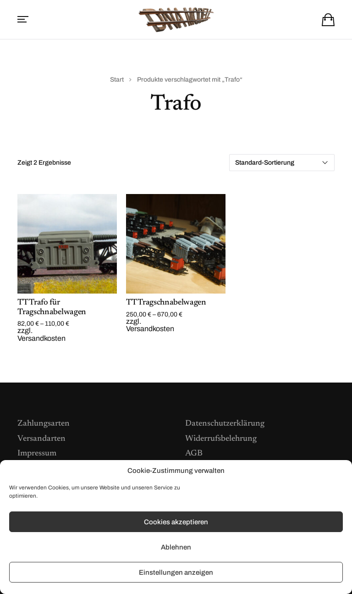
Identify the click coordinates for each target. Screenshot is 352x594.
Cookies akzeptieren (176, 522)
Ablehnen (176, 547)
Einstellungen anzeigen (176, 572)
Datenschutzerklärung (224, 424)
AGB (194, 454)
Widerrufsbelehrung (221, 439)
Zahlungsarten (43, 424)
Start (117, 79)
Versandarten (41, 439)
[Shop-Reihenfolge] (282, 162)
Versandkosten (41, 338)
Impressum (36, 454)
